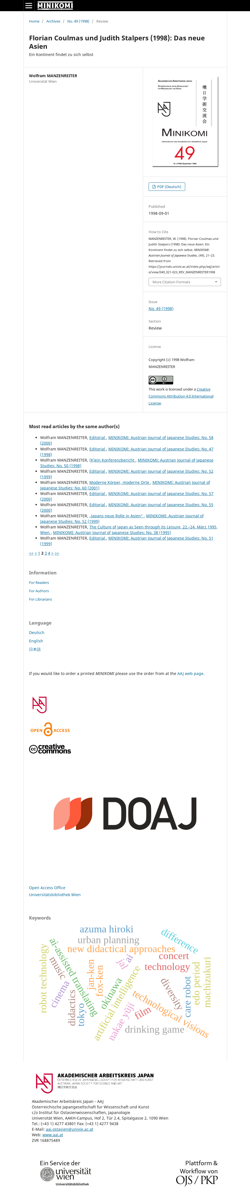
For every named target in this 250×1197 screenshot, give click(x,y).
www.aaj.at (52, 1134)
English (36, 640)
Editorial (97, 437)
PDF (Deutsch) (168, 186)
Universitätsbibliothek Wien (55, 894)
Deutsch (36, 632)
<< (31, 553)
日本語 (35, 649)
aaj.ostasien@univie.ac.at (69, 1129)
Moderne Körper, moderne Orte (119, 482)
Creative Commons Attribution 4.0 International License (181, 396)
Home (34, 21)
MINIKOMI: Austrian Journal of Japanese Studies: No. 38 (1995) (112, 532)
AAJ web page (190, 673)
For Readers (39, 582)
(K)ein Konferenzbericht (112, 460)
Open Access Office (47, 887)
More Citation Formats (171, 281)
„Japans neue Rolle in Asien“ (116, 515)
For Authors (39, 590)
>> (57, 553)
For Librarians (40, 599)
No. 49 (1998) (78, 21)
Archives (53, 21)
